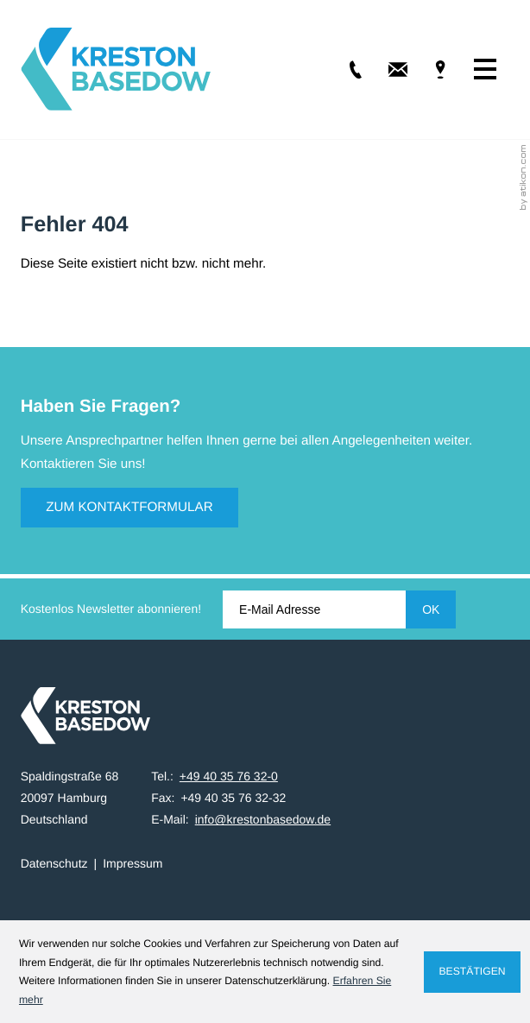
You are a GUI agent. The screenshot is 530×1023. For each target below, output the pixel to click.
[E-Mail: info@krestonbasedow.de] (386, 69)
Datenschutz (54, 863)
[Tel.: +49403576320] (343, 69)
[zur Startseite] (116, 69)
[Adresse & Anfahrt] (428, 69)
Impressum (132, 863)
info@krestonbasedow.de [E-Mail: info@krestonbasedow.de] (263, 819)
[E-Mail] (314, 609)
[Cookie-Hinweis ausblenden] (472, 972)
